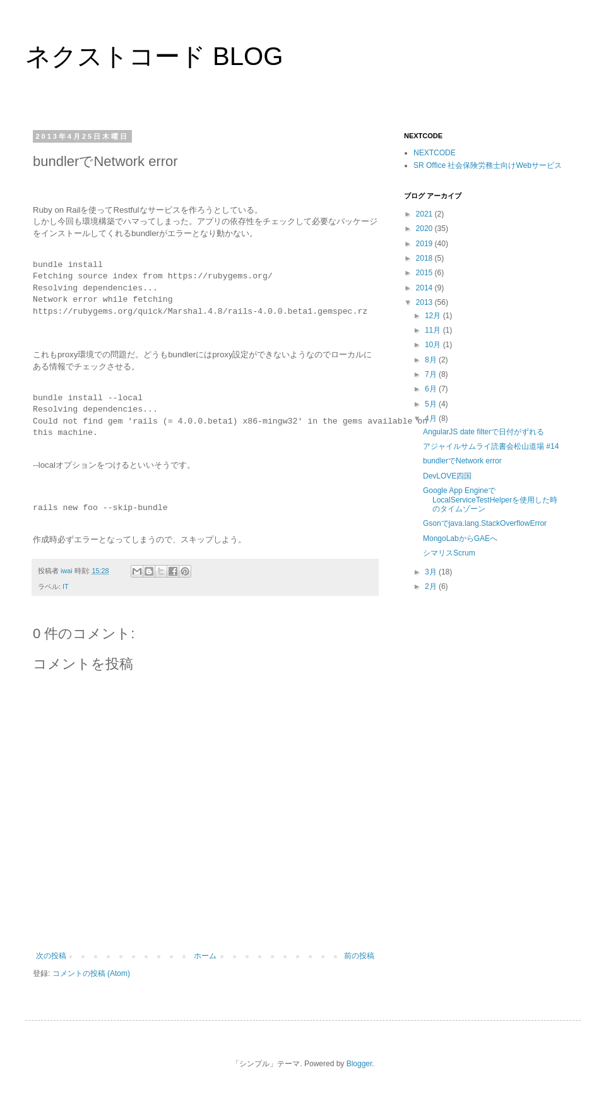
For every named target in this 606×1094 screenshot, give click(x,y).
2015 (425, 272)
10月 (434, 344)
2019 (425, 243)
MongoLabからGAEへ (460, 538)
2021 (425, 214)
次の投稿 (51, 955)
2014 (425, 287)
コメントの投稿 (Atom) (91, 973)
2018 (425, 258)
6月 (432, 388)
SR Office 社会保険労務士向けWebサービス (487, 165)
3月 (432, 572)
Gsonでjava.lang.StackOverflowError (485, 523)
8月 (432, 359)
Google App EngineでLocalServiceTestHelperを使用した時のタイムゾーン (490, 499)
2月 (432, 586)
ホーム (205, 955)
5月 (432, 404)
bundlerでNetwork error (462, 460)
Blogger (359, 1063)
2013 (425, 302)
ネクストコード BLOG (154, 56)
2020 (425, 228)
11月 (434, 330)
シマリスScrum (449, 553)
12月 (434, 315)
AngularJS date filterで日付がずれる (483, 431)
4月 (432, 418)
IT (65, 586)
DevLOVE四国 (447, 476)
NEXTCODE (434, 152)
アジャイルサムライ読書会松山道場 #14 (491, 446)
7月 (432, 374)
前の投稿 (359, 955)
